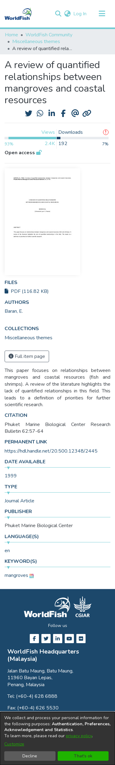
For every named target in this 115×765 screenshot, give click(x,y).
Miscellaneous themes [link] (36, 41)
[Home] (18, 14)
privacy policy (79, 736)
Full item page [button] (27, 356)
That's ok (83, 756)
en (7, 550)
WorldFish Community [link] (48, 34)
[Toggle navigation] (101, 14)
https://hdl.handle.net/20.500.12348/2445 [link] (51, 451)
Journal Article (19, 500)
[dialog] (57, 738)
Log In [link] (80, 13)
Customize (14, 744)
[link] (28, 337)
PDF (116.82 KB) (27, 291)
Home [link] (11, 34)
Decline (29, 756)
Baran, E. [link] (14, 311)
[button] (58, 13)
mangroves (16, 575)
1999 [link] (11, 475)
